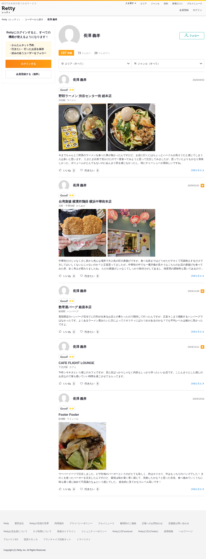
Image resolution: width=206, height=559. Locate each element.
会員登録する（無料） (28, 74)
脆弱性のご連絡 (128, 523)
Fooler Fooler (69, 414)
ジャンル (155, 3)
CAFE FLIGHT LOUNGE (76, 363)
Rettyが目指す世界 (39, 523)
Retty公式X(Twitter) (148, 531)
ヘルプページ (186, 531)
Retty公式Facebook (122, 531)
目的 (166, 3)
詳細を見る (196, 170)
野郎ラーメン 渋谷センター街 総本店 (85, 96)
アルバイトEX (11, 539)
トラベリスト (84, 539)
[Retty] (8, 9)
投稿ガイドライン (66, 531)
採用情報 (168, 531)
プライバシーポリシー (81, 523)
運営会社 (19, 523)
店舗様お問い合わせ (178, 523)
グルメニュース (194, 3)
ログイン (197, 10)
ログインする (28, 63)
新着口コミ (177, 3)
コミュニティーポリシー (94, 531)
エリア (143, 3)
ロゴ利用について (42, 531)
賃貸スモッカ (31, 539)
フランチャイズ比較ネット (57, 539)
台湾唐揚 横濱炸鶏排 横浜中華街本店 (85, 201)
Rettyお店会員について (15, 531)
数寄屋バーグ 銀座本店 (75, 307)
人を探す (129, 3)
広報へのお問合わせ (152, 523)
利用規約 (59, 523)
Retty (6, 523)
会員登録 (184, 10)
